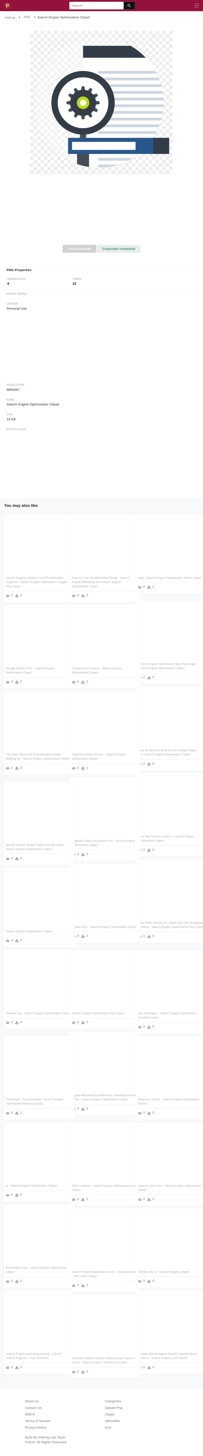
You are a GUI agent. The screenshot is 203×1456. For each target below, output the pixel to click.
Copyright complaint (118, 248)
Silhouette (112, 1421)
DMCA (30, 1414)
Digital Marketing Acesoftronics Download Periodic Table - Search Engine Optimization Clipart (101, 1099)
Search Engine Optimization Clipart (29, 931)
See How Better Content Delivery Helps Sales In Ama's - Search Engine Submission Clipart (100, 1362)
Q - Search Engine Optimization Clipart (31, 1185)
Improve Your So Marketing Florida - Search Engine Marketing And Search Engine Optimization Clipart (100, 582)
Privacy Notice (36, 1427)
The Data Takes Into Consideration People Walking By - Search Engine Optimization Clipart (33, 759)
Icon (108, 1427)
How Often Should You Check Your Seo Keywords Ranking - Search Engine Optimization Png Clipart (164, 927)
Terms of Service (37, 1421)
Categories (113, 1401)
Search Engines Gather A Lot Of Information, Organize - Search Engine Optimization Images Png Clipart (35, 582)
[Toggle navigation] (197, 6)
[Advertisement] (101, 212)
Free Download (79, 248)
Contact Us (33, 1408)
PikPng (10, 17)
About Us (32, 1401)
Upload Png (113, 1408)
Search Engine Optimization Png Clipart (98, 1013)
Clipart (110, 1414)
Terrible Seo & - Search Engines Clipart (163, 1271)
